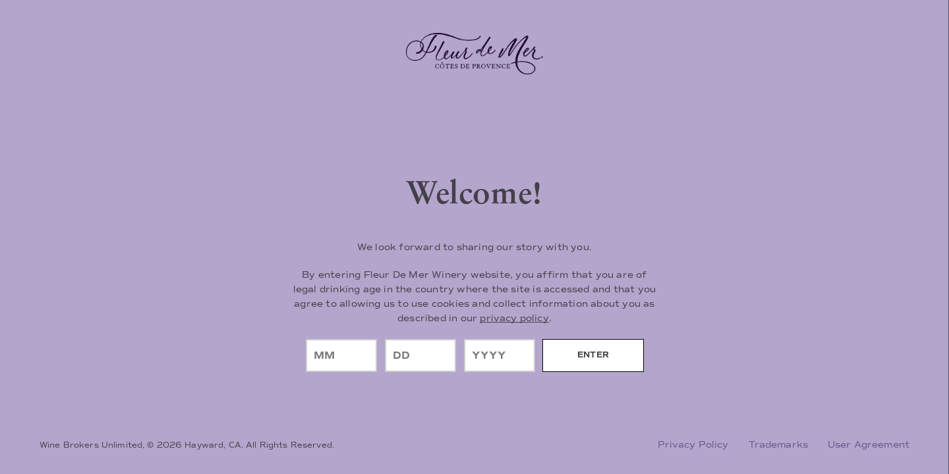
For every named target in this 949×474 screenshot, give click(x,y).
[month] (341, 355)
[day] (420, 355)
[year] (499, 355)
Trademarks (778, 444)
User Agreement (868, 444)
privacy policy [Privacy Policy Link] (514, 318)
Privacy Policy (693, 444)
